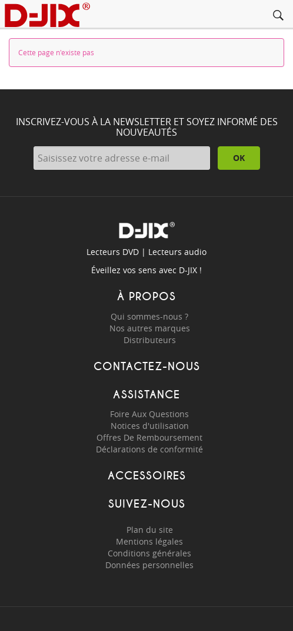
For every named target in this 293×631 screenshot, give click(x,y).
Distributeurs (150, 339)
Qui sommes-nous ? (149, 316)
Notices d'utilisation (150, 425)
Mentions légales (149, 541)
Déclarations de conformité (149, 449)
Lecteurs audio (177, 251)
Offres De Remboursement (149, 437)
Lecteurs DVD (112, 251)
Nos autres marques (149, 328)
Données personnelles (149, 564)
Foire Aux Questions (149, 413)
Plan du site (149, 529)
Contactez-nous (147, 366)
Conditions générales (149, 553)
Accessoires (147, 475)
